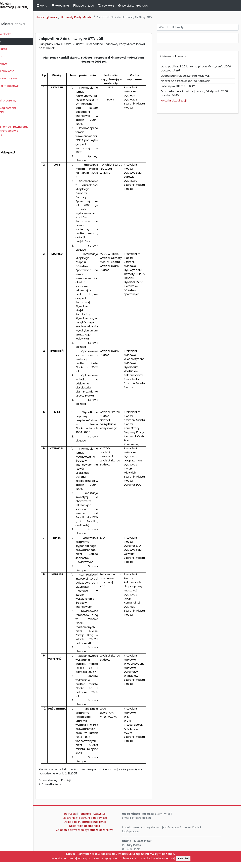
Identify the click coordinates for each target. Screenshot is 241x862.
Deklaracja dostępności (98, 826)
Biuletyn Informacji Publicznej (25, 9)
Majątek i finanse (13, 64)
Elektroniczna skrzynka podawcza (98, 818)
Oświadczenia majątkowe (19, 86)
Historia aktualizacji (181, 100)
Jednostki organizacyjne (18, 78)
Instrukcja (83, 814)
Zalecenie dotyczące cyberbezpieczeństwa (98, 830)
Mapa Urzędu (101, 6)
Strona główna (63, 17)
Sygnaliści (8, 142)
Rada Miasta (10, 41)
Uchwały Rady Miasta (94, 17)
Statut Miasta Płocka (15, 34)
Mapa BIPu (77, 6)
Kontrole (7, 93)
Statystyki (112, 814)
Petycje (6, 119)
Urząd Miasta (10, 56)
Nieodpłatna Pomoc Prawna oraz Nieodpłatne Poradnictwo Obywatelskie (24, 131)
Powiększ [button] (123, 6)
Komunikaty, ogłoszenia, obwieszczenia (18, 110)
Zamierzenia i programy (18, 100)
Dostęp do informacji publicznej (98, 822)
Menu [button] (59, 6)
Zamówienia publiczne (17, 71)
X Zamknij (183, 858)
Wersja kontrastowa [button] (151, 6)
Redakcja (98, 814)
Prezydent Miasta (13, 49)
